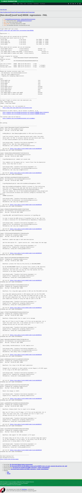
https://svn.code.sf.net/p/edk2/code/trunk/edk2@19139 (26, 380)
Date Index (25, 12)
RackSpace (24, 489)
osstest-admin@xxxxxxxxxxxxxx (28, 19)
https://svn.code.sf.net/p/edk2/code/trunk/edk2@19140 (26, 354)
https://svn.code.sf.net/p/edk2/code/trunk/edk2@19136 (26, 450)
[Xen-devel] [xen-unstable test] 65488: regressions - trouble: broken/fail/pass (31, 467)
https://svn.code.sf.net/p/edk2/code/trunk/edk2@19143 (26, 280)
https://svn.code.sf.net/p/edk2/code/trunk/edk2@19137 (26, 424)
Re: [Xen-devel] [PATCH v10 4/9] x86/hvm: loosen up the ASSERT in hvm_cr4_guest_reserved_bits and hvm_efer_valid (38, 466)
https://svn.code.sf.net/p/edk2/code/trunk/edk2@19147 (26, 173)
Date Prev (2, 12)
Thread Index (31, 12)
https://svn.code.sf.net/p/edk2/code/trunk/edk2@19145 (26, 229)
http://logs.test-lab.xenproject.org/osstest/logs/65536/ (17, 30)
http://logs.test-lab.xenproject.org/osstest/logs (17, 107)
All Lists (4, 9)
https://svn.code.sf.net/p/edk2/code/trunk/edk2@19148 (26, 148)
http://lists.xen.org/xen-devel (9, 459)
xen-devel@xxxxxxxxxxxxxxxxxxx (12, 19)
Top (1, 9)
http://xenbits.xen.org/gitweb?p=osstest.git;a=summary (19, 118)
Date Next (7, 12)
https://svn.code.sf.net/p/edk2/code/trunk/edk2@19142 (26, 307)
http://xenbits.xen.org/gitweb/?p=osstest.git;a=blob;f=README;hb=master (24, 114)
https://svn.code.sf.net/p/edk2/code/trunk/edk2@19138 (26, 398)
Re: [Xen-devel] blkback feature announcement (21, 464)
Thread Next (19, 12)
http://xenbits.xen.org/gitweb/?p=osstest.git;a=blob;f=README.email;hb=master (26, 112)
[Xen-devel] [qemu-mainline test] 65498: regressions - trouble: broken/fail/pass (30, 469)
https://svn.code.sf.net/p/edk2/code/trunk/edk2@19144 (26, 253)
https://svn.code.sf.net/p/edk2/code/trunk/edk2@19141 (26, 335)
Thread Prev (13, 12)
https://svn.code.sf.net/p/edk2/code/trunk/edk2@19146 (26, 204)
